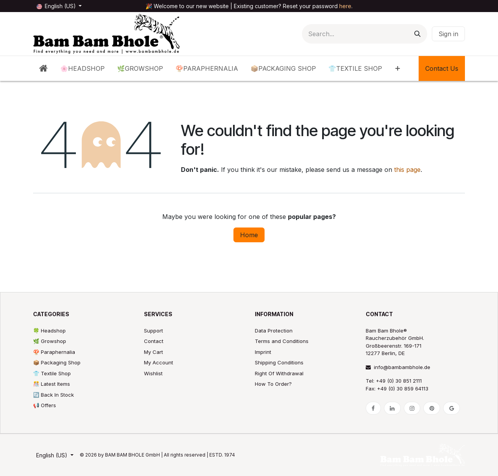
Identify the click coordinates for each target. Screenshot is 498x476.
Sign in (448, 34)
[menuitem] (43, 68)
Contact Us (441, 68)
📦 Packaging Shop (57, 362)
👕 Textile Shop (52, 373)
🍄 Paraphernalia (54, 352)
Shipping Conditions (279, 362)
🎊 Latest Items (51, 384)
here (345, 6)
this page (407, 169)
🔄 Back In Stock (53, 395)
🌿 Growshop (49, 341)
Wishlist (153, 373)
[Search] (417, 34)
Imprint (263, 352)
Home (249, 235)
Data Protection (274, 330)
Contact (153, 341)
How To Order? (273, 384)
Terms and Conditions (282, 341)
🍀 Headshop (49, 330)
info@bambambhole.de (398, 367)
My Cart (153, 352)
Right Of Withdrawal (279, 373)
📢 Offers (44, 405)
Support (153, 330)
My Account (158, 362)
